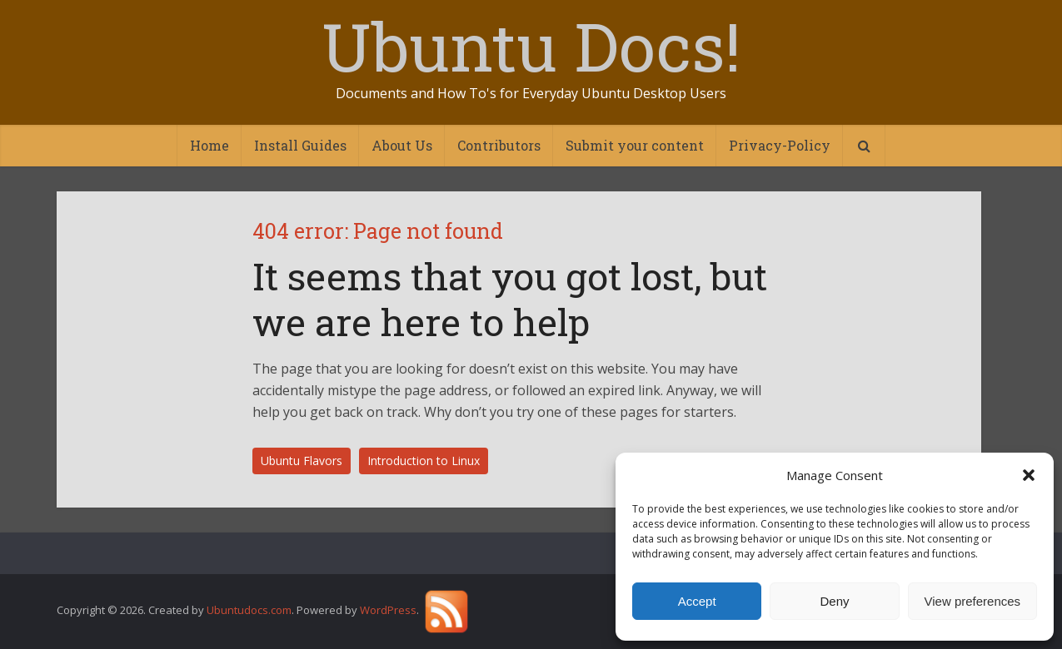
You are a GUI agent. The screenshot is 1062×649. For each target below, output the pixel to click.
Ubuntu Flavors (301, 460)
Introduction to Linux (423, 460)
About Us (401, 145)
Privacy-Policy (779, 145)
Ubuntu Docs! (531, 45)
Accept (697, 601)
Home (209, 145)
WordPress (388, 610)
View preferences (973, 601)
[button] (1028, 475)
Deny (834, 601)
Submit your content (635, 145)
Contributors (499, 145)
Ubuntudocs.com (249, 610)
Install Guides (300, 145)
